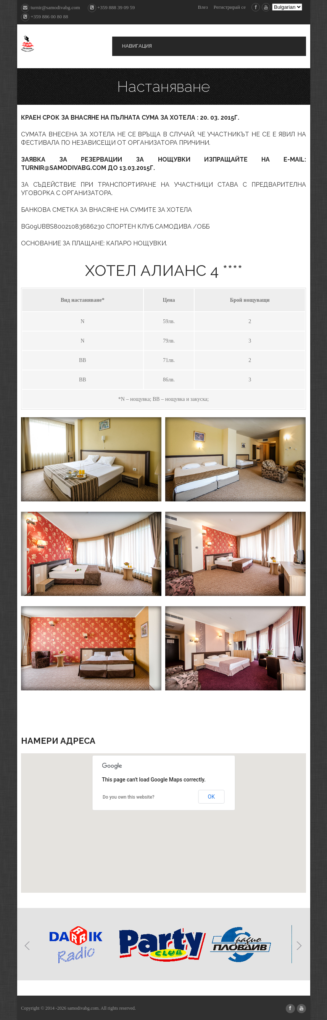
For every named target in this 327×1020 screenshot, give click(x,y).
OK (211, 797)
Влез (203, 7)
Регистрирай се (230, 7)
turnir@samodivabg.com (50, 7)
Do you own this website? (129, 797)
